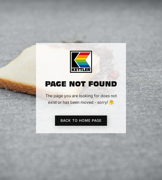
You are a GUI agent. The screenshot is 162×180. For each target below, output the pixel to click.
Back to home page (81, 120)
